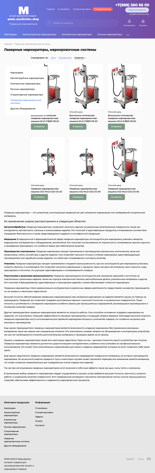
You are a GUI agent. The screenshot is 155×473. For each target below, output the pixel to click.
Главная (50, 9)
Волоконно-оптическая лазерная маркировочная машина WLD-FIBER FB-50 (131, 111)
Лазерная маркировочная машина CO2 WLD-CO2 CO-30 (98, 178)
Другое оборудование (21, 98)
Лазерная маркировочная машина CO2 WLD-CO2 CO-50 (131, 178)
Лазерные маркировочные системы (32, 44)
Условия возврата (12, 467)
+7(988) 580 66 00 (132, 5)
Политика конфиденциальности (18, 464)
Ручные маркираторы (110, 34)
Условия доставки (82, 9)
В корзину (60, 120)
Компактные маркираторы (77, 34)
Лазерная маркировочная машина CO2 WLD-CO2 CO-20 (65, 178)
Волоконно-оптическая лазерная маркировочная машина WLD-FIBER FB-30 (98, 111)
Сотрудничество (102, 9)
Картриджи (10, 34)
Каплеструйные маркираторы (39, 34)
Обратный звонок (137, 10)
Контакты (39, 415)
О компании (64, 9)
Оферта (39, 407)
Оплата (38, 411)
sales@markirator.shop (139, 14)
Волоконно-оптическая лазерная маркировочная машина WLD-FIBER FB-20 (65, 111)
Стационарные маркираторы (25, 84)
